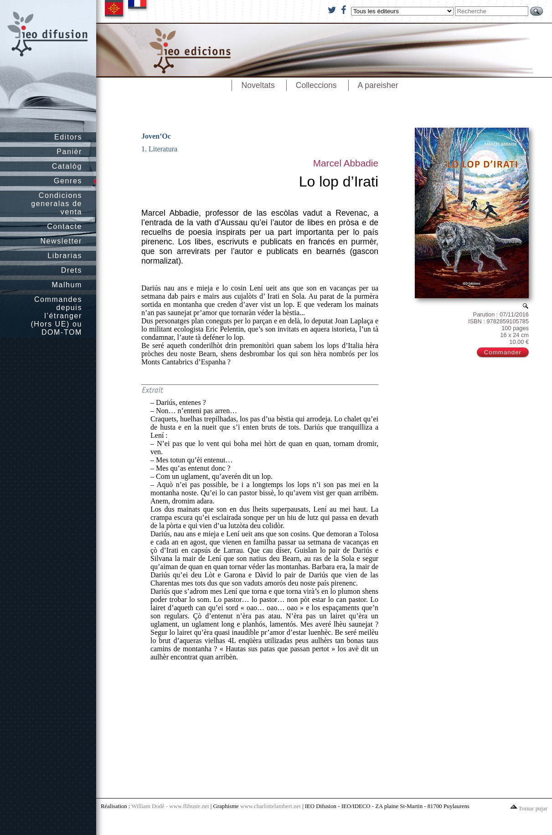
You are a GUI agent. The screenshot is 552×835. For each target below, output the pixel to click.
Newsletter (61, 241)
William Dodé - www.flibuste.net (170, 806)
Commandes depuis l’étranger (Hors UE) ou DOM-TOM (56, 316)
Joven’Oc (156, 136)
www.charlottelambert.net (270, 806)
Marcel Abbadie (345, 163)
